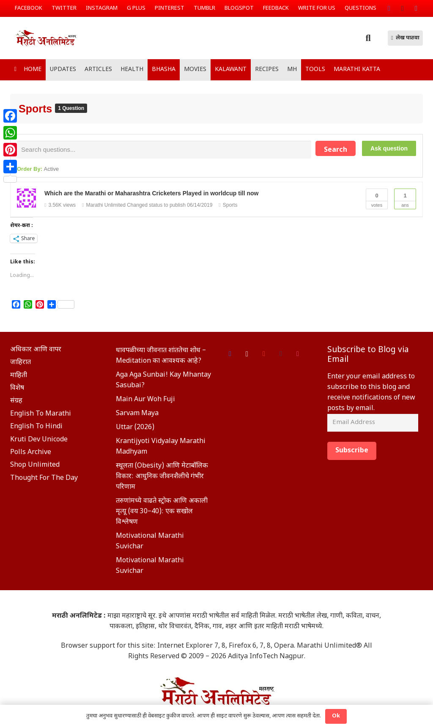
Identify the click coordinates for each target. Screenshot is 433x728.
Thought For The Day (44, 479)
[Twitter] (416, 8)
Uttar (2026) (135, 428)
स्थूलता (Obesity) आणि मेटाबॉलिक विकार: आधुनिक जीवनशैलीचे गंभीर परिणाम (162, 478)
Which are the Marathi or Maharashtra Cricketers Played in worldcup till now (151, 194)
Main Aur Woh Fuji (145, 401)
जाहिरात (20, 363)
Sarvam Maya (137, 415)
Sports (37, 109)
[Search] (368, 38)
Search (335, 150)
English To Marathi (40, 415)
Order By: (38, 170)
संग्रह (16, 402)
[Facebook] (389, 8)
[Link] (63, 38)
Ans (405, 199)
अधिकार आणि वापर (35, 351)
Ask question (389, 148)
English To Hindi (36, 428)
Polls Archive (30, 453)
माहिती (18, 376)
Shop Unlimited (35, 466)
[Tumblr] (280, 355)
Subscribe (351, 453)
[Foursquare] (297, 355)
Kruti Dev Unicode (39, 440)
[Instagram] (402, 8)
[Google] (263, 355)
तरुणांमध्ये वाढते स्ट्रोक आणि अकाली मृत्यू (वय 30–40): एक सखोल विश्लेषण (162, 513)
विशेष (17, 389)
